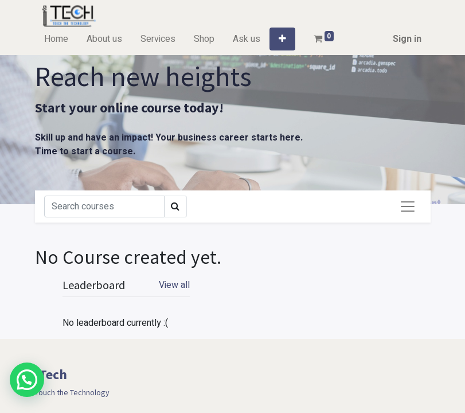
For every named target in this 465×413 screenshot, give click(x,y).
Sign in (407, 39)
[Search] (104, 206)
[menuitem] (56, 39)
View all (174, 285)
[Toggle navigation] (407, 206)
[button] (282, 39)
